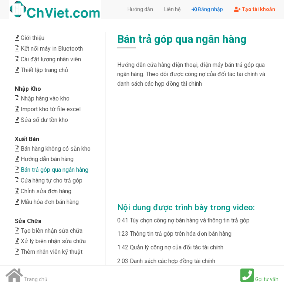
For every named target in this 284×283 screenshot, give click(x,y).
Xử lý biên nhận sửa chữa (53, 241)
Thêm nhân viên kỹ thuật (51, 251)
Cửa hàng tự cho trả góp (51, 180)
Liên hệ (172, 9)
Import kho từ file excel (51, 109)
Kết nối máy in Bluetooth (52, 48)
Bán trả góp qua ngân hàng (54, 169)
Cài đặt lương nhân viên (51, 59)
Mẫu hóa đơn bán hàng (50, 201)
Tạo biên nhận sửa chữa (51, 230)
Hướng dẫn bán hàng (47, 159)
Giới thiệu (32, 37)
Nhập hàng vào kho (45, 98)
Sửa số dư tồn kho (44, 119)
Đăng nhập (207, 9)
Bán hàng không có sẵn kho (56, 148)
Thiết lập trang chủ (44, 70)
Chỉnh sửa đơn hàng (46, 191)
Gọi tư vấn (259, 279)
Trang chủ (26, 279)
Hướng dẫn (140, 9)
